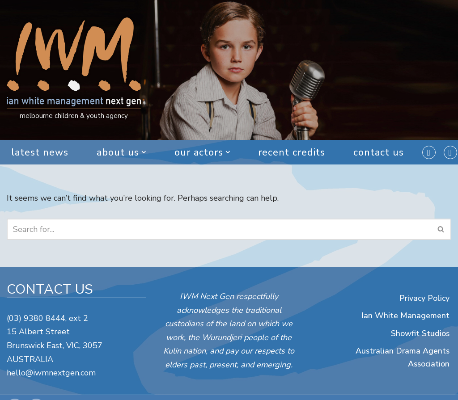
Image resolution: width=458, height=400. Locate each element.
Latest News (39, 152)
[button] (143, 152)
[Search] (219, 229)
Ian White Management (405, 315)
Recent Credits (292, 152)
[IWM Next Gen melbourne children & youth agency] (74, 70)
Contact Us (379, 152)
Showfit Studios (420, 333)
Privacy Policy (424, 297)
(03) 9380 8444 (36, 318)
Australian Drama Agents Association (402, 357)
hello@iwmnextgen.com (51, 372)
